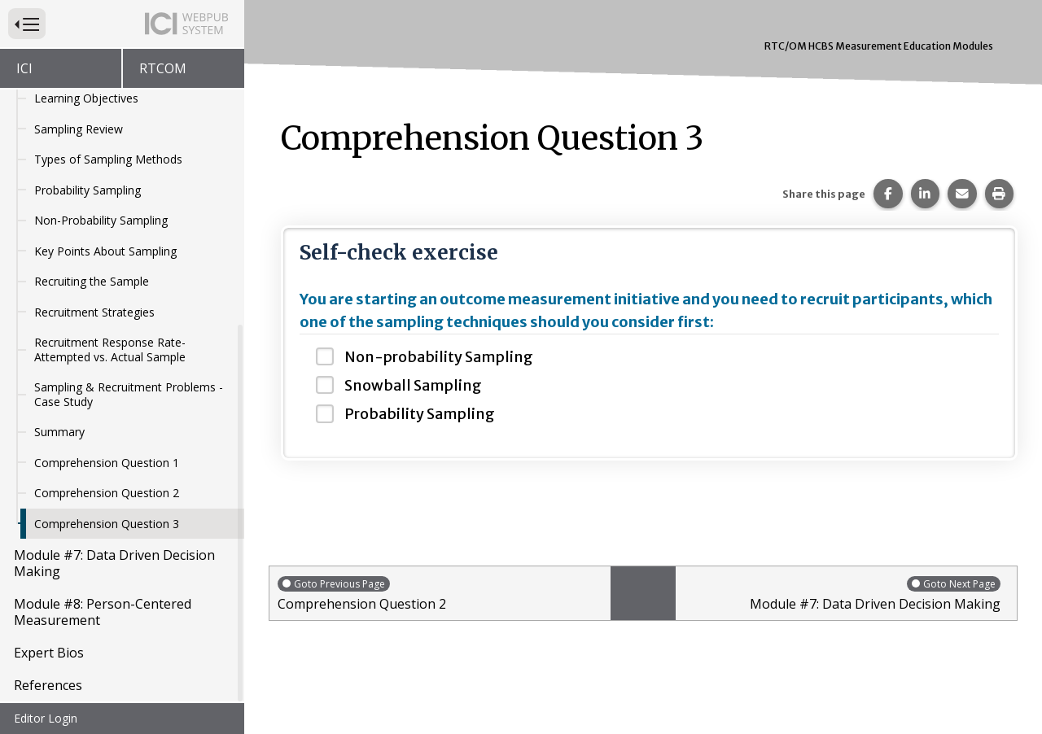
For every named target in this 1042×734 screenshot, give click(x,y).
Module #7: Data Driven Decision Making (114, 565)
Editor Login (45, 718)
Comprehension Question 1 (106, 464)
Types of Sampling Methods (108, 160)
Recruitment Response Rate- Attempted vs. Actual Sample (110, 351)
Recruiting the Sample (91, 283)
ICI (24, 68)
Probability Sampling (87, 191)
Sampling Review (78, 130)
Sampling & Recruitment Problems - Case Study (128, 396)
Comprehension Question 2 (106, 494)
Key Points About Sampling (105, 252)
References (48, 687)
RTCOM (162, 68)
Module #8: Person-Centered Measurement (102, 613)
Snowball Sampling (413, 385)
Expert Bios (49, 654)
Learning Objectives (86, 99)
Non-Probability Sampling (101, 221)
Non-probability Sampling (438, 356)
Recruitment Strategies (94, 313)
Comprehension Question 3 (106, 525)
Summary (59, 433)
